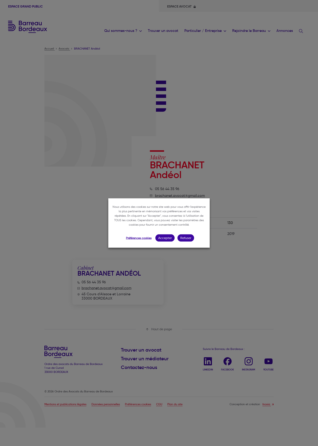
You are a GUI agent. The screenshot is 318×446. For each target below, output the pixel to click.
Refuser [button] (185, 238)
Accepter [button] (165, 238)
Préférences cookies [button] (138, 238)
